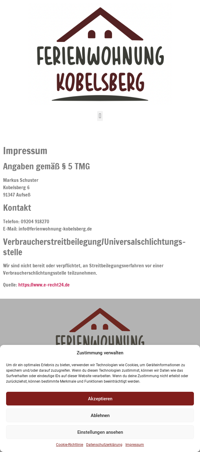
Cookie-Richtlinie (69, 445)
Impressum (134, 445)
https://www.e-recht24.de (44, 284)
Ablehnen (100, 415)
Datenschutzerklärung (104, 445)
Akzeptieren (100, 399)
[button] (100, 116)
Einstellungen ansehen (100, 432)
